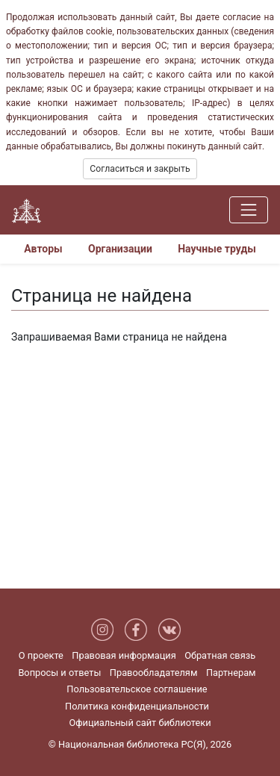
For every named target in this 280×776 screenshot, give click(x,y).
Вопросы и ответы (59, 672)
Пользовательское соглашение (136, 689)
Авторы (43, 249)
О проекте (41, 655)
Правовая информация (123, 655)
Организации (120, 249)
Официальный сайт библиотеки (140, 722)
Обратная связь (219, 655)
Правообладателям (154, 672)
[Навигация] (248, 209)
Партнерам (231, 672)
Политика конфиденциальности (137, 706)
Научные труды (217, 249)
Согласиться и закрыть (140, 169)
